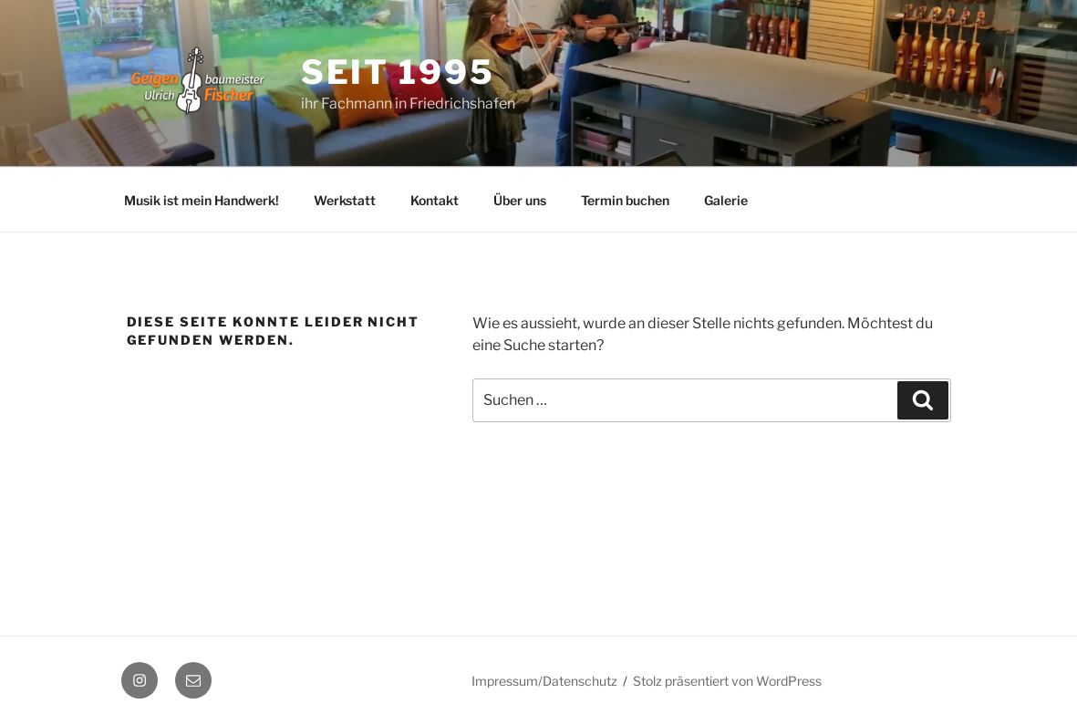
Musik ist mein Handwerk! (201, 200)
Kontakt (434, 200)
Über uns (519, 200)
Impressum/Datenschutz (544, 681)
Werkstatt (345, 200)
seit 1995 (398, 72)
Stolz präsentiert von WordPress (727, 681)
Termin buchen (625, 200)
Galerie (726, 200)
